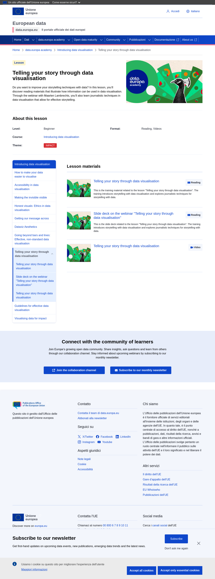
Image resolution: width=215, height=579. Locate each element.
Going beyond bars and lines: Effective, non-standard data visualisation (32, 239)
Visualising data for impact (30, 318)
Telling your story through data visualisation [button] (34, 253)
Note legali (84, 459)
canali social (159, 525)
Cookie (82, 464)
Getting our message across (32, 218)
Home (17, 39)
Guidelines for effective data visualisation (32, 307)
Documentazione (166, 39)
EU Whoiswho (151, 489)
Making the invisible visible (31, 197)
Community (113, 39)
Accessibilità (85, 469)
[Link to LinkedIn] (123, 437)
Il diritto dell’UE (152, 474)
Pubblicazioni (137, 39)
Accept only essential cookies (180, 570)
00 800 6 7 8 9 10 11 (115, 525)
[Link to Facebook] (104, 437)
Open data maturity (85, 39)
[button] (192, 11)
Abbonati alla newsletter (92, 418)
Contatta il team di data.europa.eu (98, 413)
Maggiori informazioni (34, 569)
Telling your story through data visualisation (34, 266)
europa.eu (41, 525)
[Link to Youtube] (104, 442)
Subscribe (176, 538)
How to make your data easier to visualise (29, 174)
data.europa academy (51, 39)
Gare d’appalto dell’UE (156, 479)
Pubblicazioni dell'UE (155, 494)
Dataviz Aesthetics (26, 226)
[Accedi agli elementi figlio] (33, 39)
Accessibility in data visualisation (27, 187)
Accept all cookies (142, 570)
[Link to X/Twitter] (85, 437)
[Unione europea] (25, 11)
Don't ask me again (176, 548)
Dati (26, 39)
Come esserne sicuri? (66, 2)
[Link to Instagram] (86, 442)
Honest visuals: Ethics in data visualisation (32, 207)
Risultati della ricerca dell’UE (160, 484)
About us (189, 39)
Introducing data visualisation (75, 50)
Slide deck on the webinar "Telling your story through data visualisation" (35, 280)
